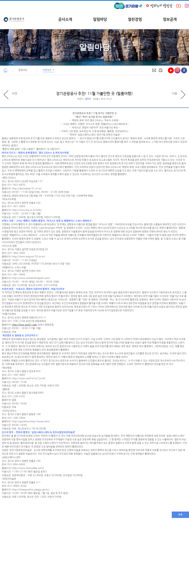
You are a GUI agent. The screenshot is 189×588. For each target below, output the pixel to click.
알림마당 (100, 19)
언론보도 (48, 70)
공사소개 (65, 19)
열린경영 (135, 19)
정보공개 (170, 19)
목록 (180, 514)
